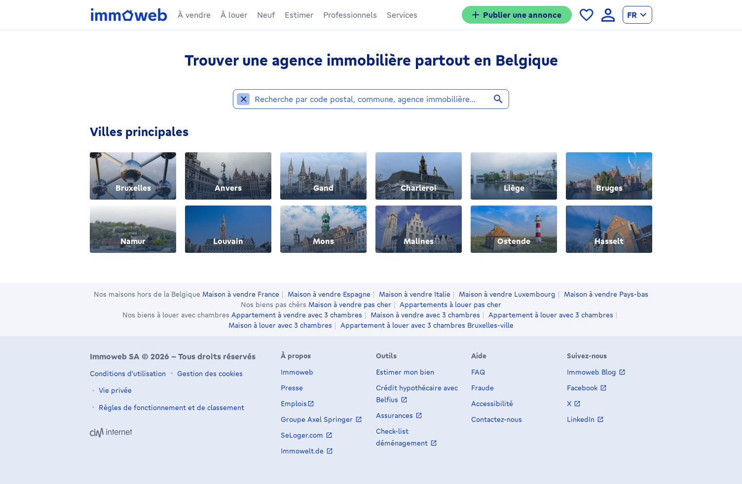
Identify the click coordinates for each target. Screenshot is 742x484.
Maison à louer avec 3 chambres (280, 325)
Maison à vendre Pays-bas (606, 294)
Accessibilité (492, 403)
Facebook (583, 387)
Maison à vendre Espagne (329, 294)
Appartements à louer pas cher (450, 305)
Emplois (294, 403)
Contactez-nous (496, 419)
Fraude (482, 387)
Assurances (395, 415)
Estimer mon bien (405, 372)
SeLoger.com (303, 435)
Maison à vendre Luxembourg (507, 294)
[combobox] (379, 103)
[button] (194, 15)
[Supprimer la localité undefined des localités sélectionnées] (243, 103)
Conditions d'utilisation (128, 373)
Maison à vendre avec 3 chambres (425, 315)
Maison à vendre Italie (414, 294)
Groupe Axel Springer (318, 419)
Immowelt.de (303, 450)
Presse (292, 387)
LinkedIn (581, 419)
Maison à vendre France (240, 294)
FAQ (478, 372)
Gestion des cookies (209, 373)
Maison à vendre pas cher (349, 305)
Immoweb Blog (592, 372)
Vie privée (114, 390)
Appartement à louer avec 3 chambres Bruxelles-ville (427, 325)
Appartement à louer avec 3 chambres (550, 315)
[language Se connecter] (608, 15)
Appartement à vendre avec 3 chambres (296, 315)
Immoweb (297, 372)
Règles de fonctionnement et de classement (170, 407)
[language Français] (637, 15)
